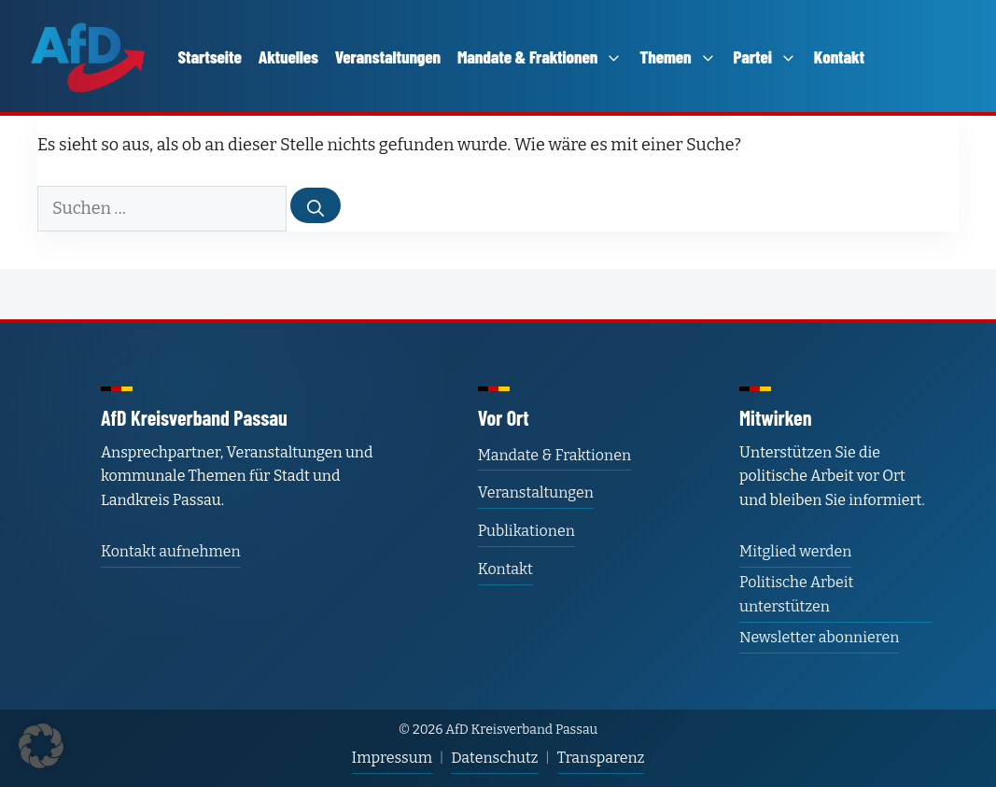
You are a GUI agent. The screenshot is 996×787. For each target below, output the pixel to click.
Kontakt (839, 56)
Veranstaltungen (388, 56)
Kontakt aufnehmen (171, 551)
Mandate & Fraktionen (540, 56)
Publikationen (526, 531)
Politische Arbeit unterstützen (796, 594)
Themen (677, 56)
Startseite (210, 56)
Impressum (392, 757)
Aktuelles (288, 56)
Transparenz (601, 757)
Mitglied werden (795, 551)
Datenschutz (494, 757)
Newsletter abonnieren (819, 637)
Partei (765, 56)
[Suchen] (315, 205)
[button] (41, 746)
